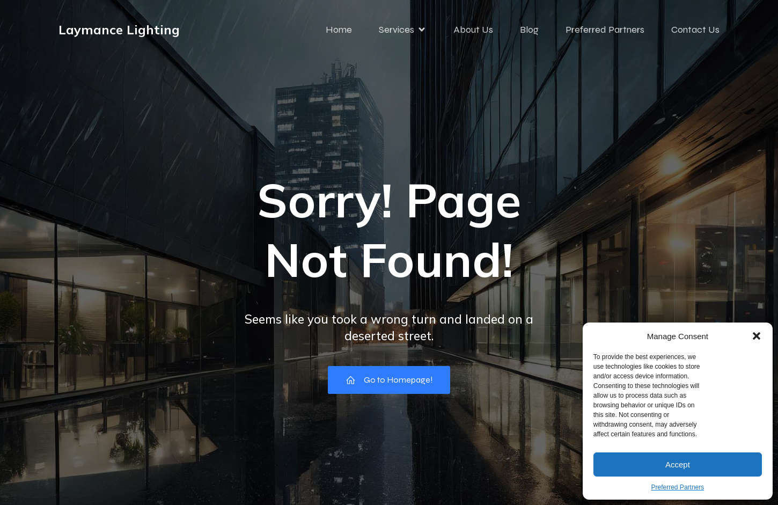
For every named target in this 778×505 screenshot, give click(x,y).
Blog (529, 29)
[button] (756, 336)
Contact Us (695, 29)
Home (339, 29)
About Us (473, 29)
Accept (677, 464)
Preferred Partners (677, 487)
